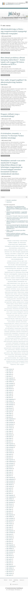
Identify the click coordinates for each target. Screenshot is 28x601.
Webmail (5, 580)
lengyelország (15, 341)
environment (7, 288)
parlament (24, 356)
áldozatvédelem (19, 298)
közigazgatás (9, 287)
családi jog (16, 303)
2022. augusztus (9, 514)
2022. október (9, 516)
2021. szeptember (10, 497)
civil (19, 362)
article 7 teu (23, 318)
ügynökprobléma (13, 331)
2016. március (9, 410)
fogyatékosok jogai (9, 272)
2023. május (9, 527)
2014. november (9, 383)
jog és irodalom (7, 339)
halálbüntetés (25, 320)
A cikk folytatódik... (5, 52)
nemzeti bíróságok (23, 262)
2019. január (9, 449)
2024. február (9, 536)
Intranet (10, 580)
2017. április (9, 429)
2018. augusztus (9, 443)
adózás (5, 310)
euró (16, 255)
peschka (16, 356)
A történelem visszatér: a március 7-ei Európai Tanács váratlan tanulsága (12, 135)
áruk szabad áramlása (8, 333)
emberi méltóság (25, 354)
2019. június (9, 456)
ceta (26, 281)
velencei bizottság (15, 362)
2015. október (9, 401)
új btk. (22, 300)
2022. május (9, 509)
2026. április (9, 575)
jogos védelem (13, 298)
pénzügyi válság (9, 326)
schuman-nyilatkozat (11, 321)
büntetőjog (9, 298)
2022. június (9, 511)
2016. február (9, 408)
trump (18, 283)
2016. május (9, 413)
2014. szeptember (10, 379)
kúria (11, 251)
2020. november (9, 481)
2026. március (9, 573)
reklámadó (13, 320)
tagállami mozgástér (13, 242)
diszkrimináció (23, 242)
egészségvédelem (15, 333)
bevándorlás (8, 279)
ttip (18, 242)
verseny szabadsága (18, 320)
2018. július (8, 442)
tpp (24, 283)
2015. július (8, 397)
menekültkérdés (20, 281)
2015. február (9, 388)
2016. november (9, 422)
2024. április (9, 539)
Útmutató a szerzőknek (11, 200)
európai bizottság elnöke (10, 268)
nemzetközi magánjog (10, 303)
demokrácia (7, 251)
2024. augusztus (9, 545)
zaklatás (18, 364)
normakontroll (24, 336)
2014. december (9, 385)
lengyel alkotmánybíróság (12, 336)
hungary (25, 315)
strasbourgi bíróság (22, 274)
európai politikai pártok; (9, 344)
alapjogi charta (10, 305)
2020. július (8, 475)
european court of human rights (12, 359)
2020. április (9, 470)
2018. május (9, 438)
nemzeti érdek (20, 257)
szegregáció (22, 364)
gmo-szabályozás (10, 310)
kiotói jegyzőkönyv (22, 343)
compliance (12, 277)
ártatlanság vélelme (22, 333)
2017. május (9, 431)
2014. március (9, 369)
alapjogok (9, 240)
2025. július (8, 564)
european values (18, 318)
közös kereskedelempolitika (17, 259)
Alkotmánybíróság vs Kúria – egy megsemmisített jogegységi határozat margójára (14, 31)
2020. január (9, 466)
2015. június (9, 395)
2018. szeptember (10, 445)
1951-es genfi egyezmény (9, 328)
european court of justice (12, 316)
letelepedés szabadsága (15, 290)
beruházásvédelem (17, 338)
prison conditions (7, 285)
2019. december (9, 465)
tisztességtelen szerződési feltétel (12, 246)
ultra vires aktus (11, 264)
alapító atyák (18, 321)
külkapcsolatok (25, 298)
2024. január (9, 534)
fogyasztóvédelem (22, 244)
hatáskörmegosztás (8, 300)
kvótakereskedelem (15, 343)
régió (19, 346)
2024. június (9, 541)
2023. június (9, 529)
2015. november (9, 402)
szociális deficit (8, 290)
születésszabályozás (21, 297)
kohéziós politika (15, 346)
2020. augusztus (9, 477)
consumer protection (10, 315)
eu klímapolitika (8, 343)
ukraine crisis (7, 277)
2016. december (9, 424)
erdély (12, 339)
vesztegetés (17, 295)
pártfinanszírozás (17, 344)
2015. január (9, 386)
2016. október (9, 420)
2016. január (9, 406)
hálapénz (21, 295)
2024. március (9, 537)
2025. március (9, 557)
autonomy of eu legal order (21, 316)
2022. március (9, 506)
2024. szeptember (10, 546)
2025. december (9, 569)
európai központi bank (13, 244)
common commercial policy (9, 354)
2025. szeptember (10, 566)
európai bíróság (15, 240)
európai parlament (21, 248)
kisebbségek (15, 351)
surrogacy (14, 285)
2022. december (9, 520)
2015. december (9, 404)
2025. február (9, 555)
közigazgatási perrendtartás (11, 361)
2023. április (9, 525)
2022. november (9, 518)
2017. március (9, 427)
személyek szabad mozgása (17, 305)
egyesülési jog (9, 362)
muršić (5, 359)
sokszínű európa (9, 351)
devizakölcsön (24, 270)
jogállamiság (22, 246)
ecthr (26, 283)
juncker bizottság (23, 321)
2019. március (9, 452)
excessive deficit (9, 313)
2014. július (8, 376)
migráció (13, 275)
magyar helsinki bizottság (10, 295)
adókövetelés (17, 349)
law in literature (20, 339)
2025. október (9, 568)
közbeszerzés (18, 331)
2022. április (9, 507)
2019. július (8, 458)
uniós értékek (13, 253)
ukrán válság (7, 275)
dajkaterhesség (21, 359)
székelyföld (22, 346)
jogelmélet (20, 356)
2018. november (9, 447)
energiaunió (17, 323)
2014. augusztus (9, 378)
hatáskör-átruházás (20, 292)
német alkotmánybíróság (20, 264)
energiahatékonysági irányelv (9, 323)
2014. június (9, 374)
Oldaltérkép (16, 580)
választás (15, 257)
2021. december (9, 502)
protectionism (20, 313)
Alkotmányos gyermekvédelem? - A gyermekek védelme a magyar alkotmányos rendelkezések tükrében (16, 213)
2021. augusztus (9, 495)
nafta (22, 283)
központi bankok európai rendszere (11, 292)
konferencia (15, 339)
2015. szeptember (10, 399)
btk (14, 272)
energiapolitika (17, 270)
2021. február (9, 484)
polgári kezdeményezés (12, 283)
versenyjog (7, 253)
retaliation (22, 315)
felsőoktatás (23, 362)
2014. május (9, 372)
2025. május (9, 561)
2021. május (9, 490)
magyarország (10, 270)
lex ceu (26, 362)
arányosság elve (8, 257)
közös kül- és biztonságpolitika (10, 274)
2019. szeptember (10, 461)
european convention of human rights (15, 261)
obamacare (16, 297)
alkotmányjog (18, 272)
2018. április (9, 436)
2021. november (9, 500)
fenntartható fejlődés (12, 281)
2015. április (9, 392)
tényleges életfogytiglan (16, 300)
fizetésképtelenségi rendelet (13, 262)
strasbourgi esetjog (17, 328)
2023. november (9, 532)
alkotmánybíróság (13, 248)
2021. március (9, 486)
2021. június (9, 491)
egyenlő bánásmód (18, 354)
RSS (14, 581)
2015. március (9, 390)
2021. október (9, 498)
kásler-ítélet (20, 255)
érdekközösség (6, 331)
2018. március (9, 435)
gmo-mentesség (16, 310)
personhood (21, 287)
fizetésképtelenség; (24, 351)
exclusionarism (14, 313)
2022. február (9, 504)
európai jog (25, 305)
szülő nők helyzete (11, 356)
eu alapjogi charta (20, 253)
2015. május (9, 394)
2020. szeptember (10, 479)
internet (6, 349)
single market (17, 315)
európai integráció (16, 279)
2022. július (8, 513)
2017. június (9, 433)
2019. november (9, 463)
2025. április (9, 559)
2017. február (9, 426)
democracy (9, 320)
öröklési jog (20, 303)
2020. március (9, 468)
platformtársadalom (11, 349)
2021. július (8, 493)
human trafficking (20, 285)
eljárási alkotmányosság (9, 338)
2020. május (9, 472)
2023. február (9, 522)
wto (23, 268)
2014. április (9, 371)
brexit (26, 261)
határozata (13, 90)
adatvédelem (19, 268)
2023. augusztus (9, 530)
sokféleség (19, 351)
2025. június (9, 562)
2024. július (8, 543)
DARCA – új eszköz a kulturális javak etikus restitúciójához (15, 231)
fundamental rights (20, 277)
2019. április (9, 454)
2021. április (9, 488)
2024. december (9, 552)
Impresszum (9, 202)
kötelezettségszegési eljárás (10, 266)
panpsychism (15, 287)
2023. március (9, 523)
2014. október (9, 381)
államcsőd (14, 326)
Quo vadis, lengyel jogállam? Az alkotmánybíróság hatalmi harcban (13, 82)
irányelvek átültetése (10, 255)
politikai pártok (8, 346)
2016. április (9, 411)
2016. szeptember (10, 418)
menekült (21, 326)
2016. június (9, 415)
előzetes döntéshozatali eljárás (10, 249)
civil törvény (13, 288)
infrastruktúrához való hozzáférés (18, 308)
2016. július (8, 417)
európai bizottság (23, 240)
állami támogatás (16, 251)
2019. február (9, 450)
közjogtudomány (13, 364)
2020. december (9, 482)
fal (24, 326)
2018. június (9, 440)
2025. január (9, 553)
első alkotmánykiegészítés (9, 297)
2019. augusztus (9, 459)
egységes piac (23, 275)
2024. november (9, 550)
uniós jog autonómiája (8, 308)
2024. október (9, 548)
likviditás (17, 326)
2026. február (9, 571)
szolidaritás (17, 275)
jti (14, 13)
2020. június (9, 474)
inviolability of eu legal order (10, 318)
